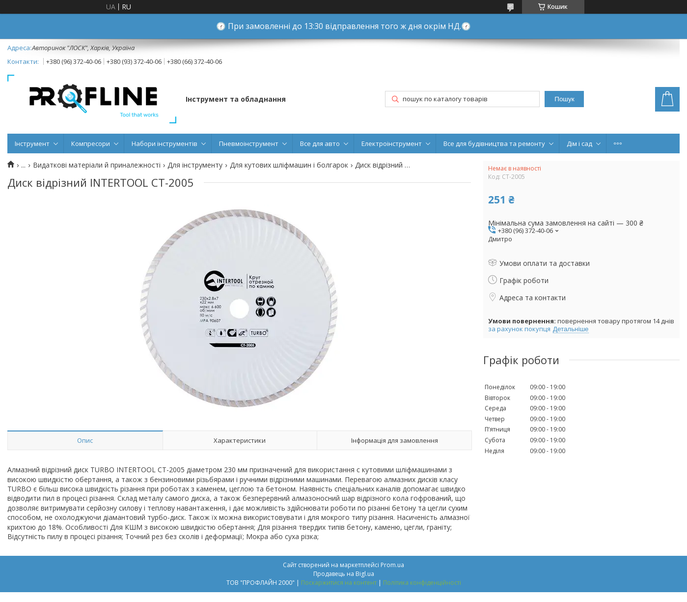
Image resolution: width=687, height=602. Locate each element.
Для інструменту (194, 165)
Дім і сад (579, 143)
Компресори (90, 143)
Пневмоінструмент (248, 143)
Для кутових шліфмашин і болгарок (289, 165)
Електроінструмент (391, 143)
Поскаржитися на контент (339, 582)
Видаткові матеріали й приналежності (97, 165)
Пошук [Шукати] (564, 99)
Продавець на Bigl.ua (343, 574)
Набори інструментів (164, 143)
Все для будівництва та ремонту (494, 143)
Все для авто (320, 143)
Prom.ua (392, 565)
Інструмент (32, 143)
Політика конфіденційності (422, 582)
